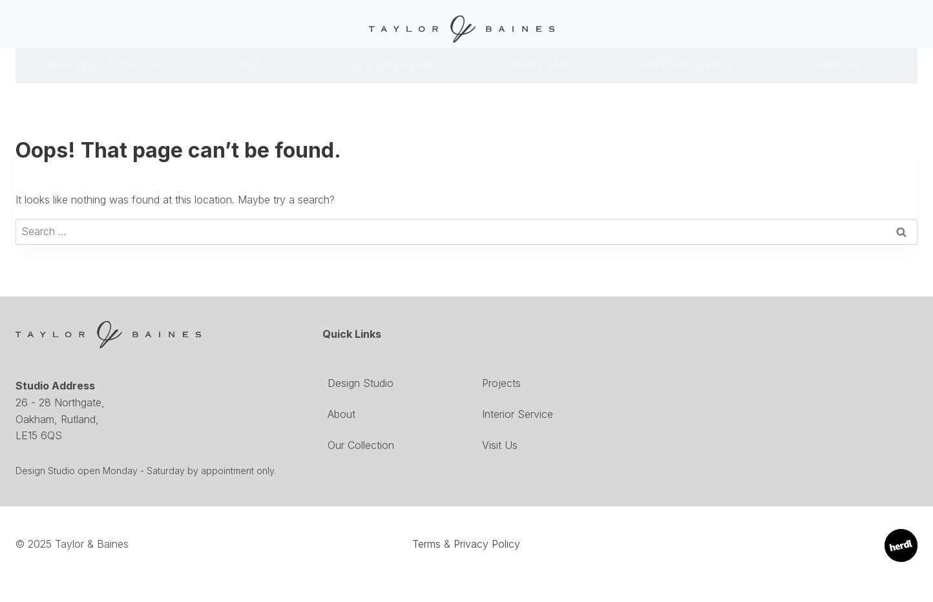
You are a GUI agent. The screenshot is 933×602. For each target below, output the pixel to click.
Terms (426, 543)
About (244, 64)
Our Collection (88, 64)
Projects (541, 64)
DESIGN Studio (392, 64)
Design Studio (360, 383)
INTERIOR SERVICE (689, 64)
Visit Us (838, 64)
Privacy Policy (487, 543)
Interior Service (517, 414)
